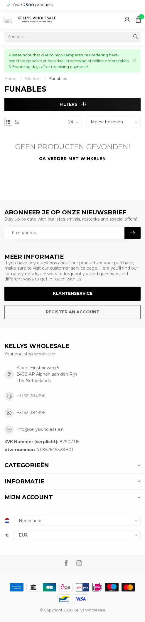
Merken (33, 78)
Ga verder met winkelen (72, 158)
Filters (73, 104)
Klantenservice (72, 293)
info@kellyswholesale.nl (41, 429)
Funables (58, 78)
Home (10, 78)
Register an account (73, 312)
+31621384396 (31, 396)
